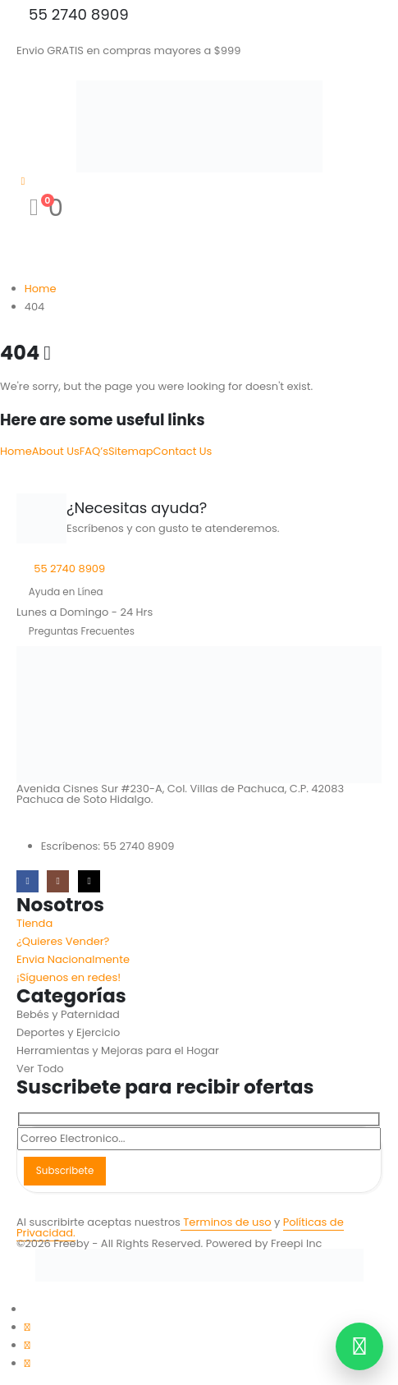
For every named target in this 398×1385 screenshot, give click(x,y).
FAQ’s (94, 451)
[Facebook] (27, 881)
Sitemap (130, 451)
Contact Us (183, 451)
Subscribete (65, 1170)
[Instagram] (58, 881)
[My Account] (23, 181)
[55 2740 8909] (199, 14)
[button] (9, 1290)
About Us (56, 451)
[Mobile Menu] (27, 68)
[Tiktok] (89, 881)
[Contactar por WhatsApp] (359, 1346)
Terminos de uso (226, 1222)
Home (16, 451)
